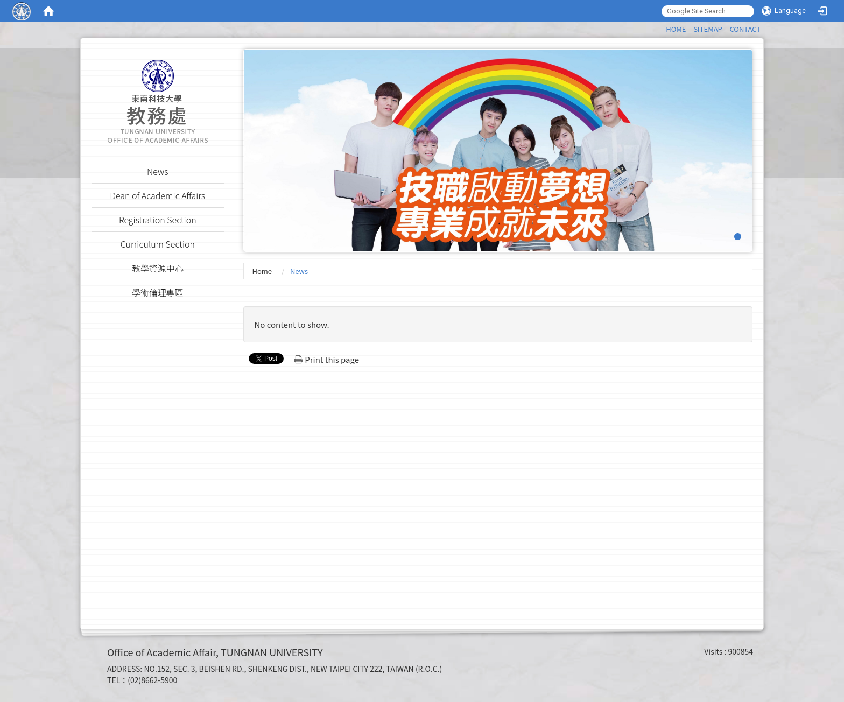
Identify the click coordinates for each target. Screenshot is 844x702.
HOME (676, 29)
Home (262, 271)
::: (661, 27)
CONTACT (745, 29)
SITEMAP (707, 29)
